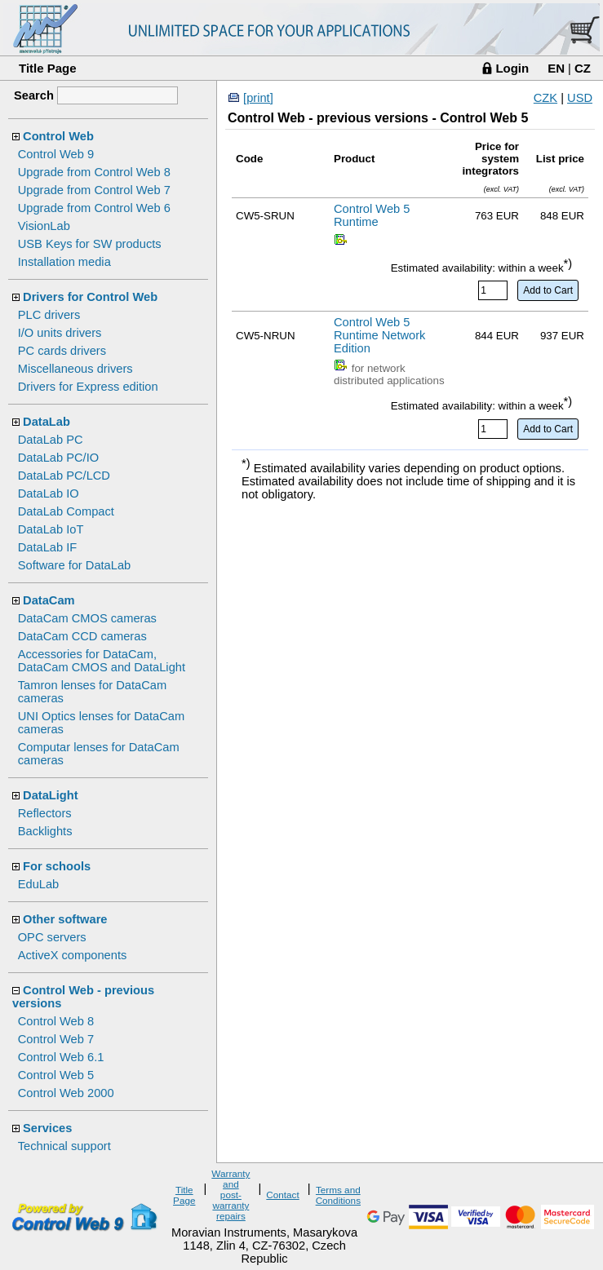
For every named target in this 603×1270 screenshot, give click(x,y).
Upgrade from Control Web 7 (94, 190)
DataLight (50, 795)
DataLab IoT (51, 529)
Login (512, 68)
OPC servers (52, 937)
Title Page (48, 68)
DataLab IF (48, 547)
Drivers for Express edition (88, 386)
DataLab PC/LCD (64, 475)
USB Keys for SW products (90, 243)
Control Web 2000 (66, 1093)
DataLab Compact (66, 511)
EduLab (39, 884)
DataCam (49, 600)
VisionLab (44, 225)
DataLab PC (50, 439)
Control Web (58, 136)
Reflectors (45, 813)
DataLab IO (48, 493)
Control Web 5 (56, 1075)
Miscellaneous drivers (75, 368)
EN (556, 68)
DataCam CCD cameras (82, 636)
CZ (582, 68)
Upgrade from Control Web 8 (94, 172)
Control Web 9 (56, 154)
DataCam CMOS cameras (87, 618)
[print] (258, 97)
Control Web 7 (56, 1039)
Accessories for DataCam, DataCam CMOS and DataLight (101, 661)
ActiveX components (72, 955)
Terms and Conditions (338, 1195)
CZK (545, 97)
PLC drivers (49, 314)
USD (579, 97)
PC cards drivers (62, 350)
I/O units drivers (60, 332)
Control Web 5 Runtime (372, 215)
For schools (57, 866)
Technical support (64, 1146)
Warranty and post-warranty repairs (230, 1194)
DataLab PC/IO (58, 457)
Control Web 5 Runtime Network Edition (379, 335)
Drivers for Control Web (90, 296)
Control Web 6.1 (61, 1057)
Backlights (45, 831)
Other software (65, 919)
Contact (282, 1194)
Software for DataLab (74, 565)
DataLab (46, 421)
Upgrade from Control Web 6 (94, 208)
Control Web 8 (56, 1021)
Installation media (64, 261)
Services (47, 1128)
